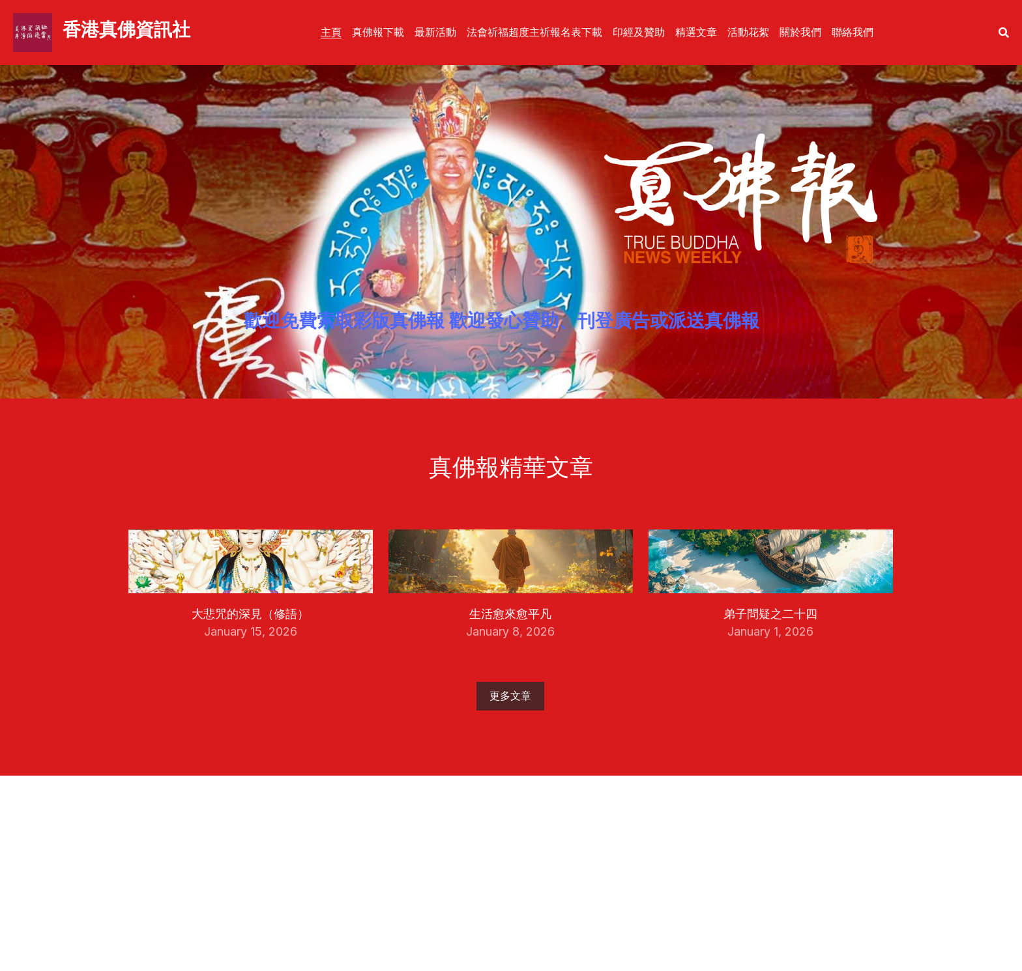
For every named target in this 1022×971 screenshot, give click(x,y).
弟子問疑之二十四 (770, 613)
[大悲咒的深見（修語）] (250, 589)
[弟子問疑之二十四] (771, 589)
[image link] (32, 31)
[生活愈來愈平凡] (510, 589)
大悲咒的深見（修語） (250, 613)
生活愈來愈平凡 (510, 613)
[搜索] (1004, 32)
